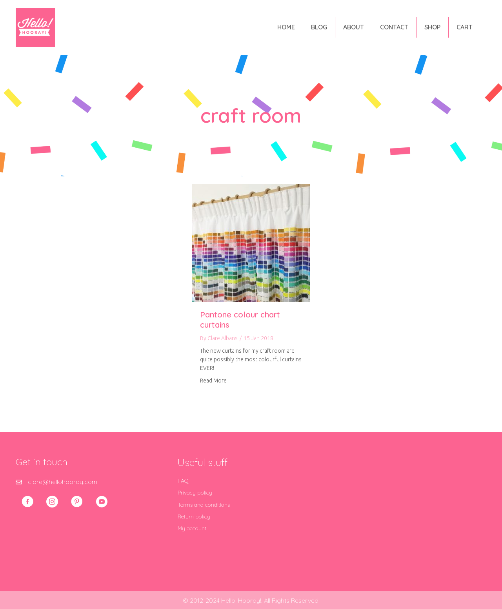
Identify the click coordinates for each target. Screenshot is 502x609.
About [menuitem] (353, 27)
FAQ (183, 480)
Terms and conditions (204, 504)
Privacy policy (195, 492)
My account (192, 528)
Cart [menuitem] (465, 27)
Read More (213, 380)
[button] (27, 501)
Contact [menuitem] (394, 27)
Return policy (194, 516)
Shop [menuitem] (432, 27)
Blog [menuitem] (319, 27)
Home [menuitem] (286, 27)
